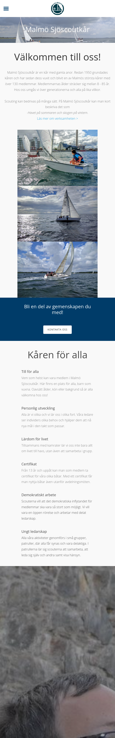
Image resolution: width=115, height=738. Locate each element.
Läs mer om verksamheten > (57, 118)
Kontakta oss (57, 329)
